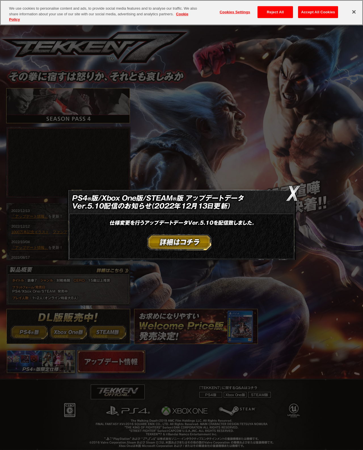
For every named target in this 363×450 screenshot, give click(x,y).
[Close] (354, 12)
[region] (181, 12)
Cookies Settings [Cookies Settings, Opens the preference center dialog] (235, 12)
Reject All (275, 12)
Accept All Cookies (318, 12)
